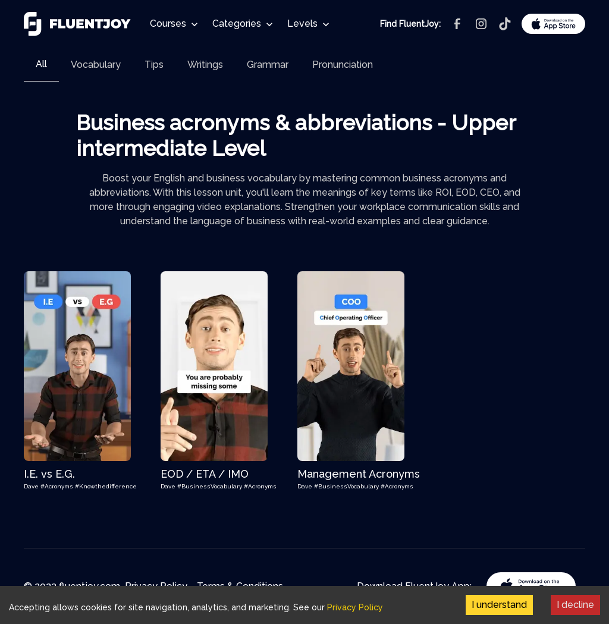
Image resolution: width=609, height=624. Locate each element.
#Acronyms (57, 486)
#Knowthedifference (106, 486)
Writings (205, 64)
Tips (154, 64)
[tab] (41, 64)
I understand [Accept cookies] (499, 604)
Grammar (267, 64)
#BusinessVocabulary (210, 486)
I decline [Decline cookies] (575, 604)
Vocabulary (96, 64)
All (41, 64)
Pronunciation (342, 64)
